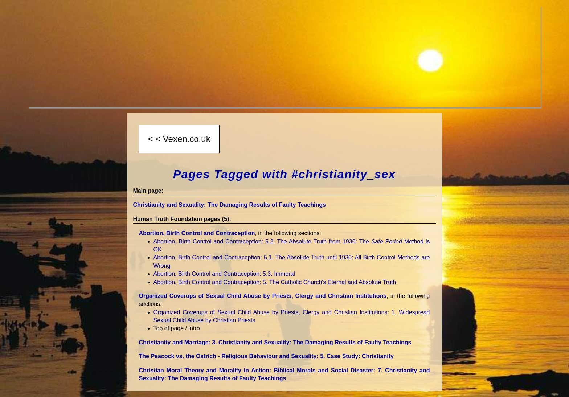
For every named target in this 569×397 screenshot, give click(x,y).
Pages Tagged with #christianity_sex (284, 174)
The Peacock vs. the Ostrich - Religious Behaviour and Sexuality (266, 356)
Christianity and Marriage (275, 342)
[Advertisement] (246, 56)
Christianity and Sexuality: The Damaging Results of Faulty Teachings (229, 205)
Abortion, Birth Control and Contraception (197, 233)
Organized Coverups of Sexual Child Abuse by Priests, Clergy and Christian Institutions (263, 296)
